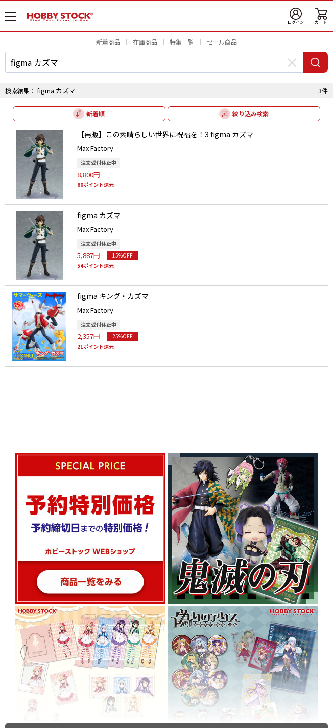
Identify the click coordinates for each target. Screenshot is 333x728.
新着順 (95, 113)
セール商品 (222, 41)
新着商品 (108, 41)
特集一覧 (182, 41)
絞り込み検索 (250, 113)
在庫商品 (145, 41)
